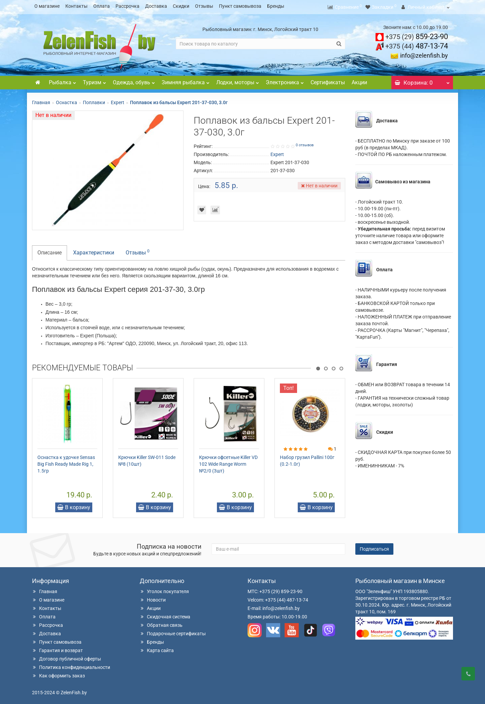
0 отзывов (305, 143)
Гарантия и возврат (57, 648)
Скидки (181, 6)
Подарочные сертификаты (173, 631)
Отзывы (204, 6)
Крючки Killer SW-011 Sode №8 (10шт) (146, 459)
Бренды (275, 6)
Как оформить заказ (58, 673)
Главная (41, 100)
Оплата (101, 6)
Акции (359, 80)
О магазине (47, 6)
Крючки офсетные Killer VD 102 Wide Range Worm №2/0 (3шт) (228, 462)
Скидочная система (165, 614)
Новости (153, 598)
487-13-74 (416, 44)
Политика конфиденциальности (71, 665)
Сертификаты (328, 80)
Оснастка (66, 100)
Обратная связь (161, 623)
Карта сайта (157, 648)
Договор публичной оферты (66, 657)
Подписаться (374, 547)
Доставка (156, 6)
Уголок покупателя (164, 589)
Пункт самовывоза (240, 6)
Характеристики (93, 250)
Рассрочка (127, 6)
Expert (117, 100)
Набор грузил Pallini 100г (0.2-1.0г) (307, 459)
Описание (49, 250)
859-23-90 (416, 34)
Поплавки (94, 100)
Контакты (76, 6)
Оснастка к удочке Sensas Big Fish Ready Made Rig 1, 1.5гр (66, 462)
